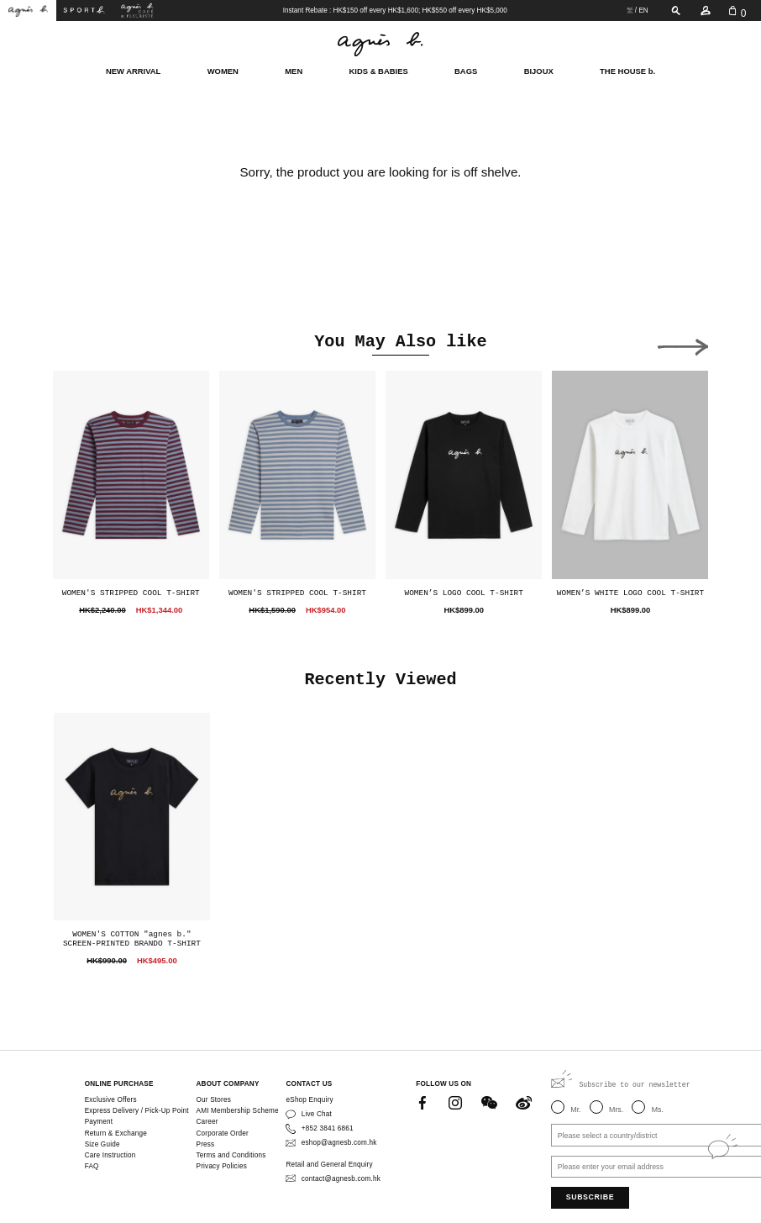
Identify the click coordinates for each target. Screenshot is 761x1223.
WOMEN (223, 70)
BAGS (465, 70)
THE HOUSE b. (627, 70)
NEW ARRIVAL (133, 70)
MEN (293, 70)
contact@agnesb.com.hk (341, 1179)
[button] (683, 344)
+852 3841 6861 (328, 1128)
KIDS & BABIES (378, 70)
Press (206, 1144)
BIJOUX (539, 70)
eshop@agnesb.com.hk (339, 1143)
